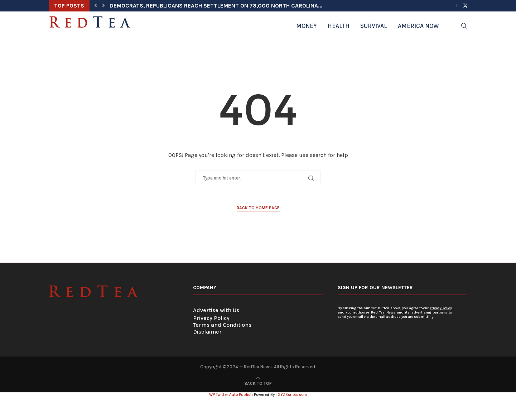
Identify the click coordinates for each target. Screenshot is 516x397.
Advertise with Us (216, 310)
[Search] (464, 25)
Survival (373, 25)
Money (306, 25)
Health (338, 25)
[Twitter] (465, 5)
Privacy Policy (211, 318)
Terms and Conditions (222, 324)
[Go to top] (258, 382)
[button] (95, 5)
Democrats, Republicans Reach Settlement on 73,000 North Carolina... (216, 5)
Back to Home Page (258, 207)
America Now (418, 25)
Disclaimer (207, 331)
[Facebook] (457, 5)
